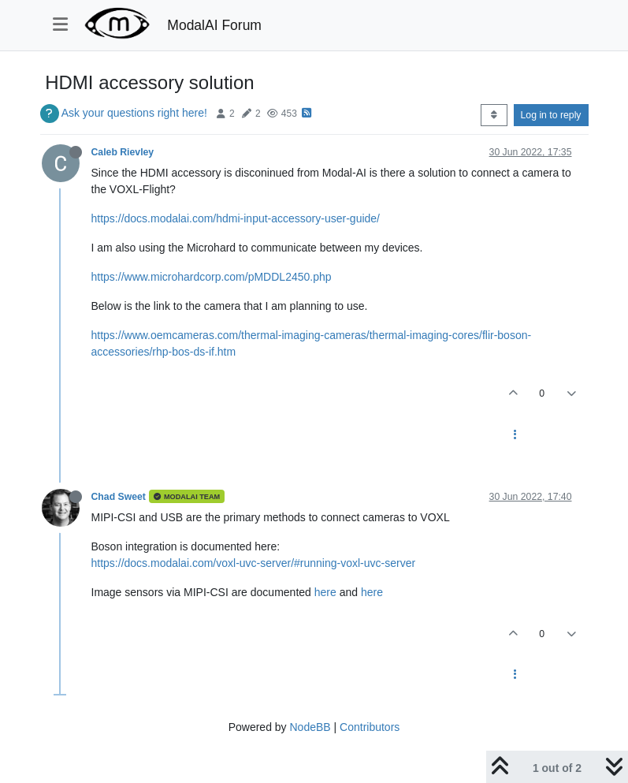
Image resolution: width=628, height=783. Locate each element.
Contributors (369, 727)
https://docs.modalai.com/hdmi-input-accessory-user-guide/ (236, 218)
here (325, 592)
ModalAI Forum (214, 25)
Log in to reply (551, 115)
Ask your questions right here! (134, 112)
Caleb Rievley (122, 152)
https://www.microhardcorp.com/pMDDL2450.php (211, 276)
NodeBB (309, 727)
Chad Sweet (118, 496)
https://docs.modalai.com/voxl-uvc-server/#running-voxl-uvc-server (253, 563)
